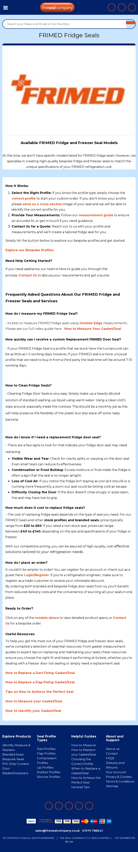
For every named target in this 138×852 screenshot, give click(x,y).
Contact (112, 753)
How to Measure (83, 745)
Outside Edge (90, 323)
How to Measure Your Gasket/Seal (92, 329)
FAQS (110, 758)
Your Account (116, 772)
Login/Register (36, 575)
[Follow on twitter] (79, 806)
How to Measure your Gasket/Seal (33, 701)
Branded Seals (13, 754)
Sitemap (112, 786)
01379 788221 (92, 830)
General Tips (80, 787)
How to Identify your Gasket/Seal (33, 711)
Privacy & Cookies (119, 777)
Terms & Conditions (120, 781)
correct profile (24, 198)
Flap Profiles (46, 753)
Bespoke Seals (13, 759)
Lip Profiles (45, 767)
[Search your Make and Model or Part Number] (64, 24)
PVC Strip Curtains (15, 764)
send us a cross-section (42, 204)
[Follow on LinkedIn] (59, 806)
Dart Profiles (46, 749)
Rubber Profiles (48, 772)
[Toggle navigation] (5, 7)
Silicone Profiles (48, 777)
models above (47, 618)
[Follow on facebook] (49, 806)
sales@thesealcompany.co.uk (57, 830)
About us (112, 749)
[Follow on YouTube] (89, 806)
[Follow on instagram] (69, 806)
